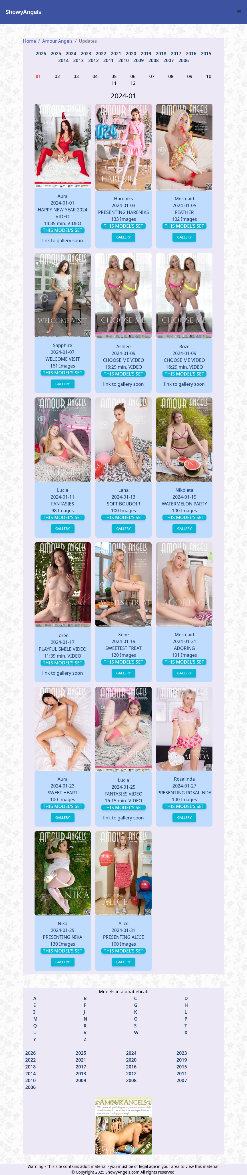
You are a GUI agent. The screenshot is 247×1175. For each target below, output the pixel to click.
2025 (56, 53)
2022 (101, 53)
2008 (153, 60)
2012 (93, 60)
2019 (146, 53)
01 (38, 76)
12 (133, 83)
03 (76, 76)
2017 (176, 53)
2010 (123, 60)
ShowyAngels (23, 12)
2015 (206, 53)
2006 (183, 60)
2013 (78, 60)
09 (189, 76)
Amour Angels (57, 41)
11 (114, 83)
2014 (63, 60)
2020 (131, 53)
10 (208, 76)
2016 (191, 53)
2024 (71, 53)
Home (29, 41)
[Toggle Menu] (239, 11)
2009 (138, 60)
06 (133, 76)
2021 (116, 53)
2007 (168, 60)
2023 (86, 53)
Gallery (123, 237)
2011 (108, 60)
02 (57, 76)
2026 (41, 53)
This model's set (62, 230)
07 (151, 76)
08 (170, 76)
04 (95, 76)
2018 (161, 53)
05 (114, 76)
